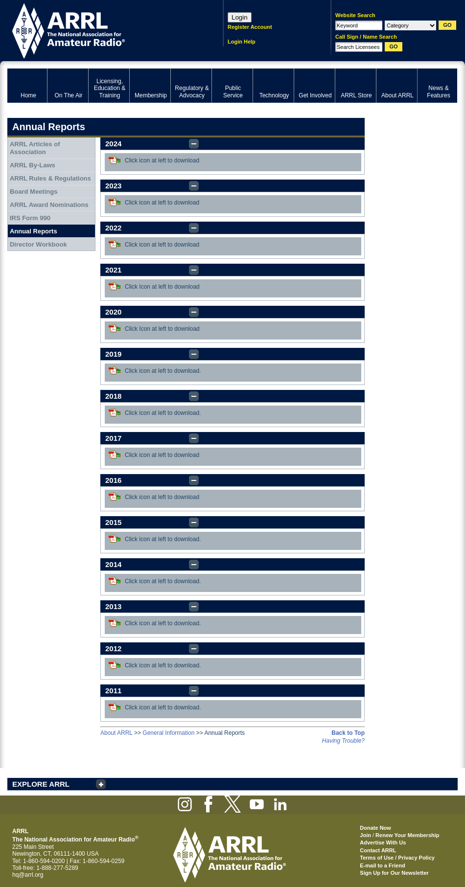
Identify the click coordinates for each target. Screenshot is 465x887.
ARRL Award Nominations (49, 204)
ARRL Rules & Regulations (50, 178)
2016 (113, 480)
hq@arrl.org (28, 874)
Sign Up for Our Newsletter (394, 873)
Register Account (250, 27)
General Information (168, 732)
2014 (113, 564)
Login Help (242, 42)
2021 (113, 270)
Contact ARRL (378, 850)
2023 (113, 186)
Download (114, 160)
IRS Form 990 (30, 218)
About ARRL (116, 732)
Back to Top (348, 732)
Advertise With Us (383, 842)
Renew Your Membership (407, 835)
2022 (113, 228)
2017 (113, 438)
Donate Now (375, 828)
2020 (113, 312)
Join (365, 835)
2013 (113, 606)
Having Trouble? (343, 740)
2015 (113, 522)
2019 (113, 354)
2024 (113, 143)
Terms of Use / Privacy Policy (397, 858)
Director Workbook (38, 244)
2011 (113, 690)
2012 (113, 648)
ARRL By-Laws (32, 165)
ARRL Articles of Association (35, 148)
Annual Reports (33, 231)
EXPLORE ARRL (41, 784)
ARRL (102, 29)
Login (240, 17)
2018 (113, 396)
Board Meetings (34, 191)
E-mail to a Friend (382, 865)
